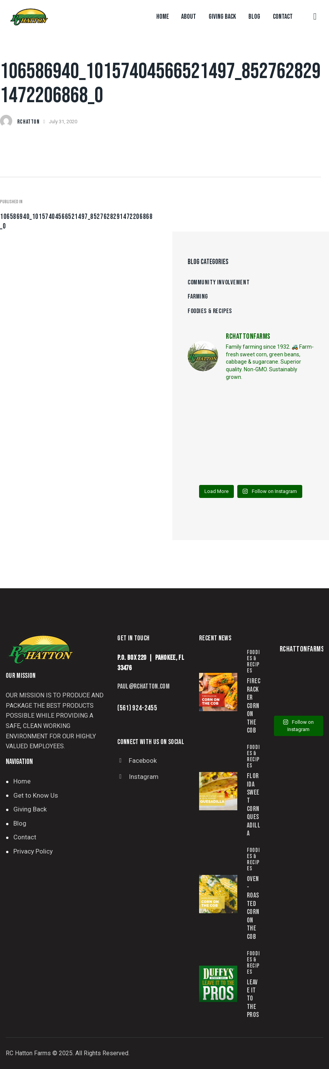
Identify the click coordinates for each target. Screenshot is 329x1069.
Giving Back (30, 809)
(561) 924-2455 (137, 708)
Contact (24, 837)
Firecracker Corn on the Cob (253, 705)
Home (22, 781)
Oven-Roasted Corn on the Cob (253, 907)
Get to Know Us (35, 795)
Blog (19, 823)
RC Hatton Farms (28, 1053)
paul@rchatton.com (143, 686)
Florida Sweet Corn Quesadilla (253, 804)
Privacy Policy (33, 851)
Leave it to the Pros (253, 998)
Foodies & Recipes (253, 661)
